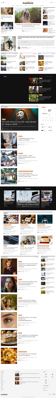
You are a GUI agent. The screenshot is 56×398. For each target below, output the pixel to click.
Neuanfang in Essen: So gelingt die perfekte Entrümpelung (12, 56)
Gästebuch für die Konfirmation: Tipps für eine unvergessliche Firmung (28, 25)
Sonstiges (2, 384)
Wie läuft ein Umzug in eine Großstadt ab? (11, 62)
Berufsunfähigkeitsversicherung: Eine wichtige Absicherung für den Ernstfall (46, 204)
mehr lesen (16, 53)
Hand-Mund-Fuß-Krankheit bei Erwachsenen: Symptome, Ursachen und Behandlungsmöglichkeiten (51, 30)
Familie (2, 377)
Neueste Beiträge (4, 257)
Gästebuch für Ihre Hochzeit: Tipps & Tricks (6, 31)
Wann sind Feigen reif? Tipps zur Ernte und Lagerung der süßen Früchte (45, 98)
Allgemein (2, 373)
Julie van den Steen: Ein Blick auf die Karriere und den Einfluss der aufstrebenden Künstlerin (27, 283)
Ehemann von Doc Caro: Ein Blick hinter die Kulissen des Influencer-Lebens (45, 89)
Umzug (31, 171)
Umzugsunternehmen (25, 41)
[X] (2, 2)
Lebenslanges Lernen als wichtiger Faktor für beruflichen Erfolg (44, 227)
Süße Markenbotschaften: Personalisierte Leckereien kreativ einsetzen (27, 228)
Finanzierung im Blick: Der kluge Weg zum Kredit (51, 11)
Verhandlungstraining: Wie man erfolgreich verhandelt (26, 139)
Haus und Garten (3, 53)
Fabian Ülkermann (24, 47)
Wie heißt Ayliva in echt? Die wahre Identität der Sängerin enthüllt (45, 81)
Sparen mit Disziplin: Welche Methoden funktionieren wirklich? (49, 68)
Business (20, 136)
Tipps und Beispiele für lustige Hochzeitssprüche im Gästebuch (31, 56)
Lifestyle (20, 153)
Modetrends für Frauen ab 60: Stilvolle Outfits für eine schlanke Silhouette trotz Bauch (28, 265)
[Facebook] (1, 2)
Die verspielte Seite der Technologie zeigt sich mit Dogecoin (48, 62)
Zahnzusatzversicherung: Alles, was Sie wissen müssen (9, 203)
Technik (25, 351)
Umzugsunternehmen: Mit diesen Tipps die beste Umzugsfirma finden (35, 37)
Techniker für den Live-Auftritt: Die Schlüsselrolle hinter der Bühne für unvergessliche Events (51, 23)
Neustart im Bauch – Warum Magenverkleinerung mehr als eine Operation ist (27, 157)
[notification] (50, 2)
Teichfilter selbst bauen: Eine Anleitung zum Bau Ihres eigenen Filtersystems (50, 292)
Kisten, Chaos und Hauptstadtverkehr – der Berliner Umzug (12, 68)
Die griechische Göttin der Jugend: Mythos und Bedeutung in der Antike (27, 301)
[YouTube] (3, 2)
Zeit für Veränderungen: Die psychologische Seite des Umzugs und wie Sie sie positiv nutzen (27, 175)
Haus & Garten (21, 171)
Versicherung (7, 200)
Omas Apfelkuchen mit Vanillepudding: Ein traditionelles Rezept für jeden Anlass (28, 336)
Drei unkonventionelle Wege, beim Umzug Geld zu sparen (49, 56)
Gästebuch (3, 14)
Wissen (41, 78)
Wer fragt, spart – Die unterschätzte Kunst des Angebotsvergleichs (27, 248)
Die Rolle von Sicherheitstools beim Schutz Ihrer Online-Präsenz (11, 248)
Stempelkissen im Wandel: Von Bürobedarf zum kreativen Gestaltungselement (10, 228)
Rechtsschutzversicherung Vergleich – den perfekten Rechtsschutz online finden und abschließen (50, 269)
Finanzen (39, 53)
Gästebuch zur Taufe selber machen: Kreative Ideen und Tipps (6, 17)
